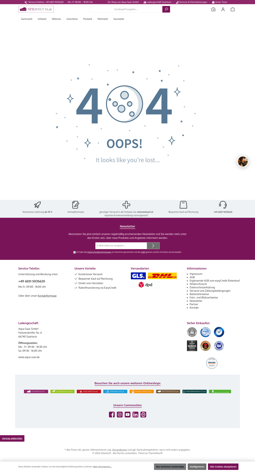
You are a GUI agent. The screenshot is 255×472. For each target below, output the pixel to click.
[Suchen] (166, 9)
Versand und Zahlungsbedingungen (210, 290)
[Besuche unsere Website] (143, 414)
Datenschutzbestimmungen (99, 252)
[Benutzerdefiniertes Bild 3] (219, 332)
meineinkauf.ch (145, 212)
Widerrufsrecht (198, 284)
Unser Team (220, 2)
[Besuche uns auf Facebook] (111, 414)
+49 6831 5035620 (223, 212)
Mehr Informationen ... (102, 466)
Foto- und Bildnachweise (204, 297)
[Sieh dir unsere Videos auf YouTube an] (127, 414)
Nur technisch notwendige (170, 466)
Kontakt (194, 307)
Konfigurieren (197, 466)
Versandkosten (119, 449)
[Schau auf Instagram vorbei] (119, 414)
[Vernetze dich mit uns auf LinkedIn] (135, 414)
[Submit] (153, 245)
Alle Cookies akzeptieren (223, 466)
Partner (194, 304)
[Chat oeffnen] (243, 161)
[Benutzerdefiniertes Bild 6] (219, 346)
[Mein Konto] (223, 9)
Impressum (196, 273)
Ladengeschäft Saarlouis (157, 2)
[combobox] (126, 9)
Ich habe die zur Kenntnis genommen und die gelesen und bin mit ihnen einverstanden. (129, 252)
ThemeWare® (155, 453)
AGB (143, 252)
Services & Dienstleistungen (191, 2)
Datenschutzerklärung (202, 287)
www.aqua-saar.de (29, 357)
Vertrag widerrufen (12, 438)
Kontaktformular (76, 212)
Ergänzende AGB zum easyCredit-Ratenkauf (215, 280)
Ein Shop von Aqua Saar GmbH (123, 2)
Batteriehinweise (199, 294)
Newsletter (196, 300)
